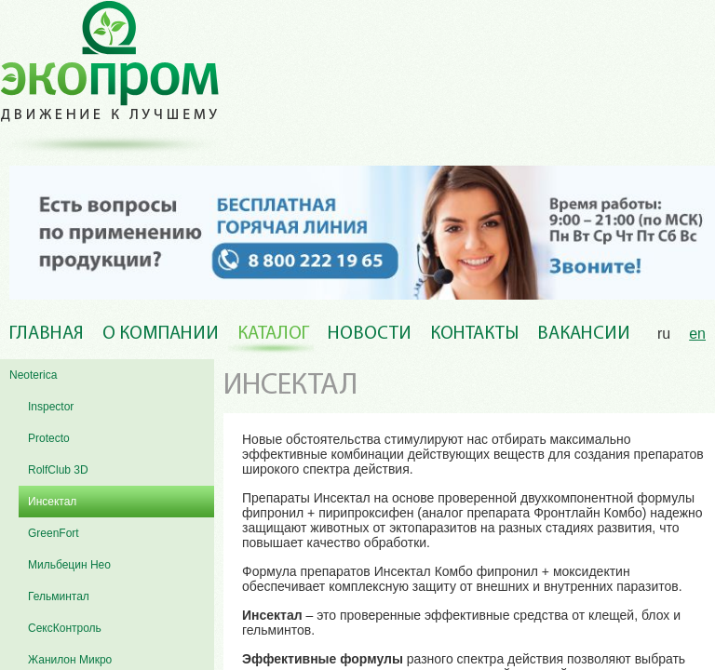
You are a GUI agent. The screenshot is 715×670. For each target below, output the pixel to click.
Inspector (51, 406)
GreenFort (53, 533)
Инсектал (52, 501)
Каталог (273, 334)
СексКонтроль (64, 628)
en (697, 334)
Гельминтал (58, 596)
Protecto (49, 438)
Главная (46, 334)
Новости (369, 334)
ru (663, 334)
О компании (160, 334)
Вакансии (583, 334)
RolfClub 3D (58, 469)
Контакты (474, 334)
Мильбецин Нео (69, 564)
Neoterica (33, 375)
